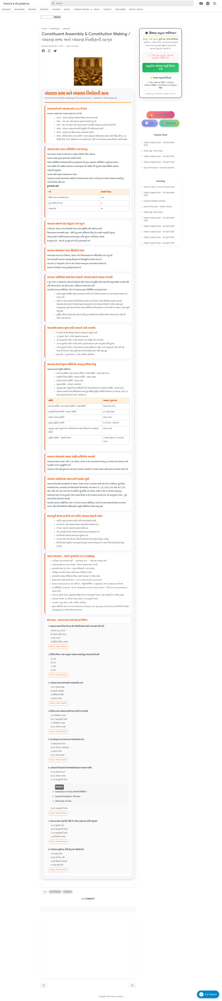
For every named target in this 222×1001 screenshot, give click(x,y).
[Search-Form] (122, 3)
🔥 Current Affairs (160, 114)
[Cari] (220, 4)
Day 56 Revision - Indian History (158, 206)
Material (32, 9)
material (67, 892)
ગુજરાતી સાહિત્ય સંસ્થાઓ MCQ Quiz (159, 187)
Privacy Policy (136, 9)
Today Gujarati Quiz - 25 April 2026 (159, 231)
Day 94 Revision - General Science (159, 167)
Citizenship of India (63, 802)
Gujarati (56, 9)
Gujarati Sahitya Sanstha (155, 201)
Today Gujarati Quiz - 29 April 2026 (159, 156)
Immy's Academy (17, 3)
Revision (44, 9)
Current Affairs (81, 9)
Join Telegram (208, 994)
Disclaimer (120, 9)
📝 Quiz (149, 123)
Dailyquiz (6, 9)
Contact (107, 9)
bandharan (55, 892)
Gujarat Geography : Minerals (67, 797)
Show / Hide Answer (58, 647)
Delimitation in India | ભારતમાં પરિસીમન (71, 792)
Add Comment (72, 47)
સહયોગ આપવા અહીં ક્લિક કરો (160, 67)
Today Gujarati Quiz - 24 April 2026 (159, 243)
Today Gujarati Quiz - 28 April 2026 (159, 162)
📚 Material (169, 123)
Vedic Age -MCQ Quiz (153, 151)
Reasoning (19, 9)
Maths (67, 9)
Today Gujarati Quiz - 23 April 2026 (159, 237)
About (97, 9)
